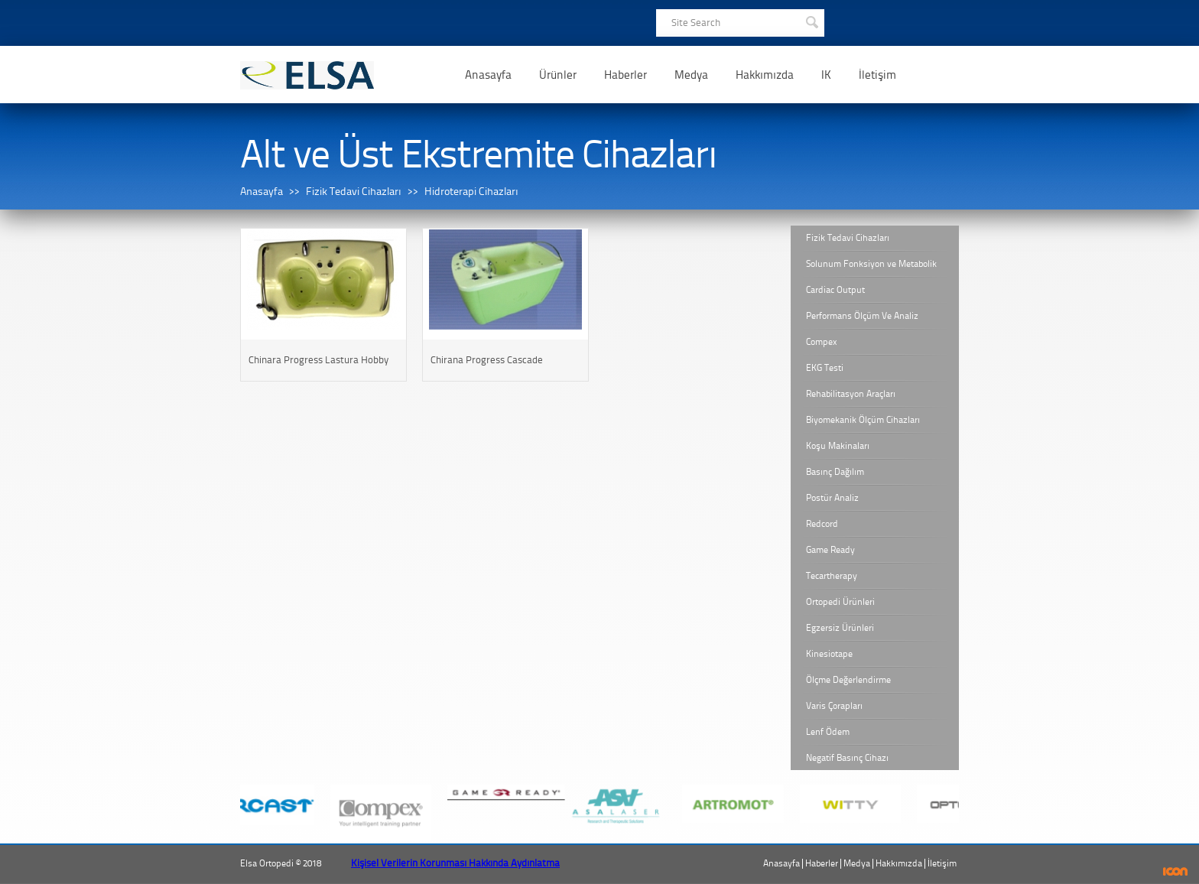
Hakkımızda (765, 75)
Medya (691, 75)
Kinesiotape (829, 653)
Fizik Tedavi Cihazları (353, 191)
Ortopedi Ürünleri (840, 601)
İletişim (877, 75)
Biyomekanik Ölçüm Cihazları (863, 419)
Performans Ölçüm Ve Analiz (862, 315)
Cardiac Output (835, 289)
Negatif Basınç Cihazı (847, 757)
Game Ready (830, 549)
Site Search (695, 22)
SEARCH (811, 20)
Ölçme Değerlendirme (848, 679)
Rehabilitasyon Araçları (850, 393)
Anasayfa (488, 75)
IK (826, 75)
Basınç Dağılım (835, 471)
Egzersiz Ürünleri (840, 627)
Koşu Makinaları (837, 445)
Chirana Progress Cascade (487, 360)
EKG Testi (824, 367)
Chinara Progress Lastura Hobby (318, 360)
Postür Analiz (832, 497)
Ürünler (558, 75)
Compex (821, 341)
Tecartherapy (831, 575)
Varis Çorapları (834, 705)
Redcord (822, 523)
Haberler (625, 75)
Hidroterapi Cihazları (471, 191)
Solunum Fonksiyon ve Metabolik (871, 263)
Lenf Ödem (828, 731)
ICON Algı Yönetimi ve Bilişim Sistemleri (1175, 871)
